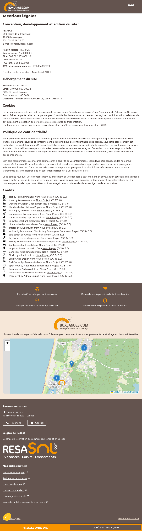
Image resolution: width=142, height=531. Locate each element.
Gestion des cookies (128, 518)
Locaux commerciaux (13, 490)
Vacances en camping (14, 472)
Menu (131, 4)
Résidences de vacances (15, 478)
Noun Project (47, 196)
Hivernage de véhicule (14, 496)
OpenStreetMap (131, 392)
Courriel (39, 422)
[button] (84, 347)
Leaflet (115, 392)
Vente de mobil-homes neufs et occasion (24, 502)
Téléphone (15, 422)
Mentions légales (11, 518)
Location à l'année (12, 484)
